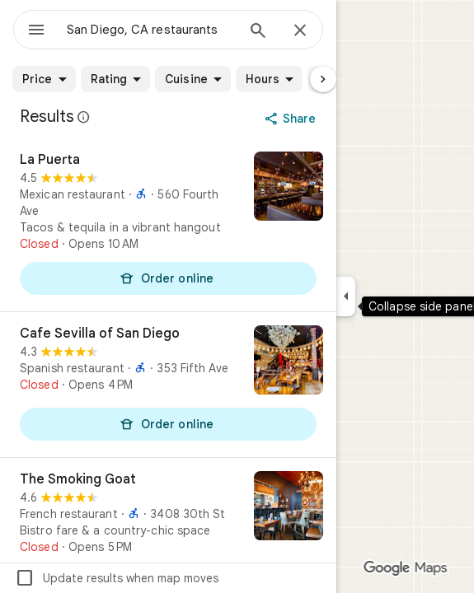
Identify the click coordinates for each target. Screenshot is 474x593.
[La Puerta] (168, 224)
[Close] (300, 31)
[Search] (258, 32)
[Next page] (323, 79)
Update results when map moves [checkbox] (116, 578)
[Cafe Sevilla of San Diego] (168, 384)
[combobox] (151, 30)
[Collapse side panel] (345, 296)
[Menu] (36, 31)
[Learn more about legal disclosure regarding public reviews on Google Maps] (84, 116)
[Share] (292, 118)
